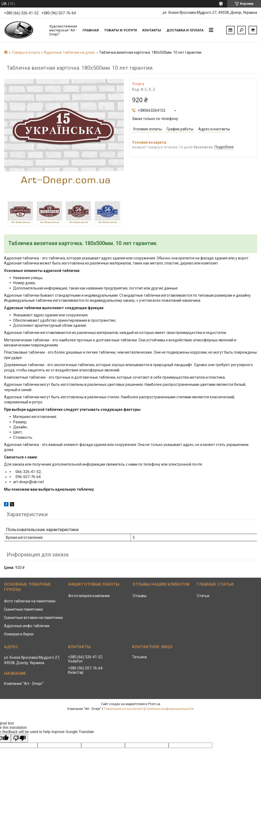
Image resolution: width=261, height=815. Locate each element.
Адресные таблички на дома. (69, 52)
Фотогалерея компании (89, 596)
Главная (91, 30)
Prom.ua (154, 704)
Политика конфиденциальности (169, 709)
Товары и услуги (120, 30)
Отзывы (139, 596)
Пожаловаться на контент (123, 709)
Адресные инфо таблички (27, 626)
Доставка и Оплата (184, 30)
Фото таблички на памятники (29, 601)
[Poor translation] (19, 738)
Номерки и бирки (19, 634)
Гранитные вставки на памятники (33, 617)
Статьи (203, 596)
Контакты (151, 30)
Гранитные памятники (23, 609)
